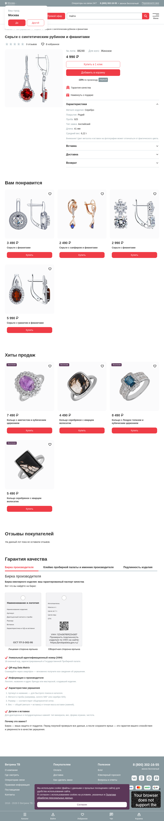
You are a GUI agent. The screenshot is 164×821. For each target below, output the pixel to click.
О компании (11, 770)
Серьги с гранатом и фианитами (25, 323)
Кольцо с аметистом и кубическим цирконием (26, 422)
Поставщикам (12, 789)
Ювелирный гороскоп (109, 775)
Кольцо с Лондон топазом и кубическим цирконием (127, 422)
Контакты (10, 794)
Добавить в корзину (93, 72)
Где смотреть (12, 775)
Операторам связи (15, 780)
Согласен (82, 804)
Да (16, 22)
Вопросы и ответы (107, 780)
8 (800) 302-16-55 (108, 3)
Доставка (58, 775)
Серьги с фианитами (18, 247)
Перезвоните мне (150, 3)
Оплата (57, 770)
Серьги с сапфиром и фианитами (78, 247)
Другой (35, 22)
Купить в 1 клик (93, 64)
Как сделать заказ (62, 780)
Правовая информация (17, 784)
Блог (100, 770)
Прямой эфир (53, 16)
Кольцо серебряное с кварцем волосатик (76, 422)
